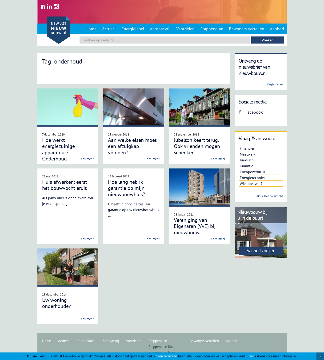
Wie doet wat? (251, 183)
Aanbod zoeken (261, 250)
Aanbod (277, 29)
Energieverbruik (252, 171)
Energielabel (132, 29)
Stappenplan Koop (162, 346)
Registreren (275, 84)
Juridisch (247, 160)
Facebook (251, 112)
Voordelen (185, 29)
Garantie (246, 166)
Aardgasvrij (160, 29)
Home (91, 29)
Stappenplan (211, 29)
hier (251, 356)
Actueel (109, 29)
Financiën (247, 148)
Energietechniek (253, 177)
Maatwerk (248, 154)
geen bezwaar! (166, 356)
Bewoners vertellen (246, 29)
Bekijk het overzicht (269, 196)
